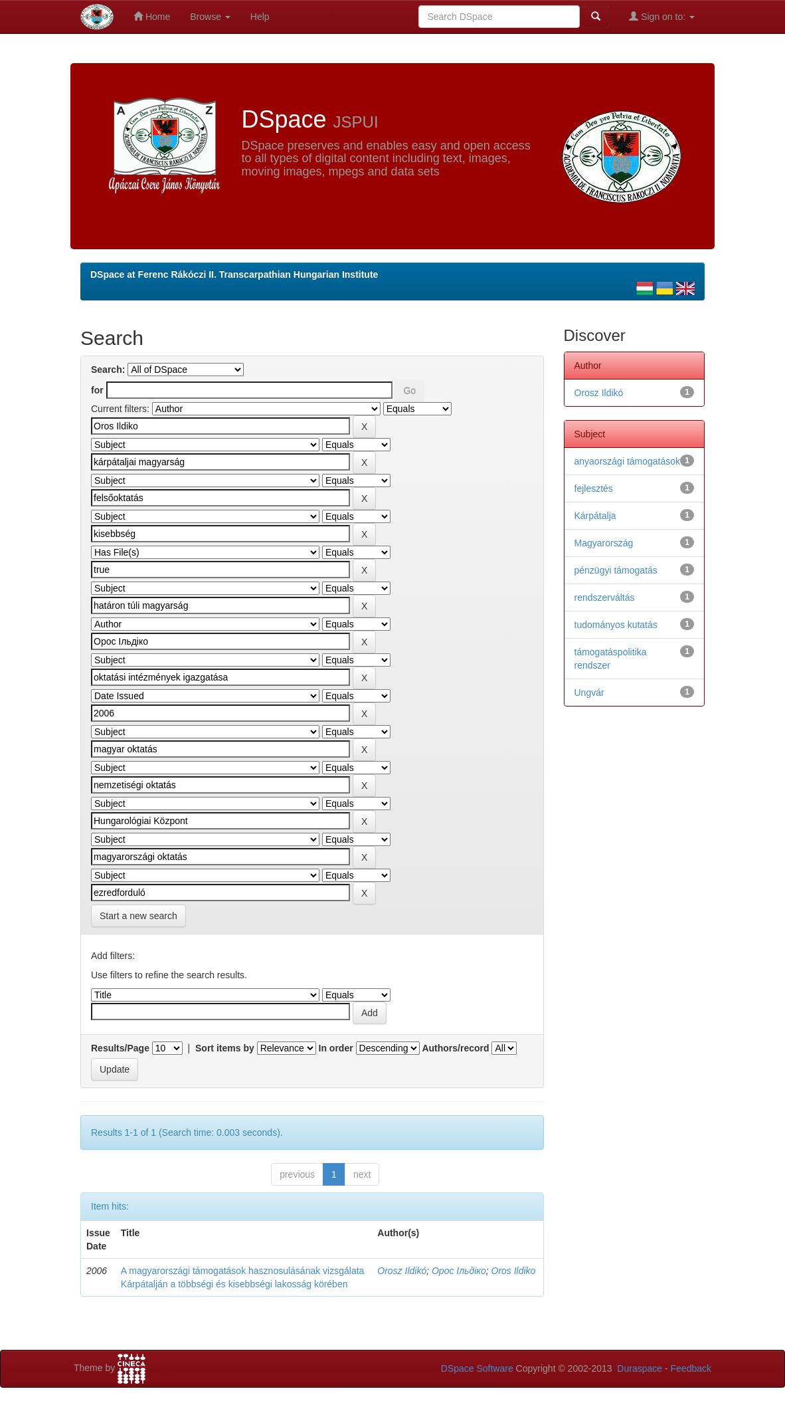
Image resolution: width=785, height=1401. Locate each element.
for (97, 390)
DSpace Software (477, 1368)
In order (336, 1048)
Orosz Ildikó (401, 1270)
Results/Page (120, 1048)
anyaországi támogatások (627, 461)
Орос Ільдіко (459, 1270)
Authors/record (455, 1048)
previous (297, 1174)
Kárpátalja (595, 515)
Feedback (691, 1368)
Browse (210, 16)
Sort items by (224, 1048)
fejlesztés (593, 488)
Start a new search (138, 916)
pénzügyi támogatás (615, 570)
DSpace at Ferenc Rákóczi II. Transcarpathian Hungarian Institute (234, 274)
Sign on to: (662, 16)
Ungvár (589, 692)
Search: (108, 369)
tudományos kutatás (615, 624)
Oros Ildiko (513, 1270)
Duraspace (639, 1368)
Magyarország (604, 543)
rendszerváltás (604, 597)
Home (151, 16)
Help (260, 16)
